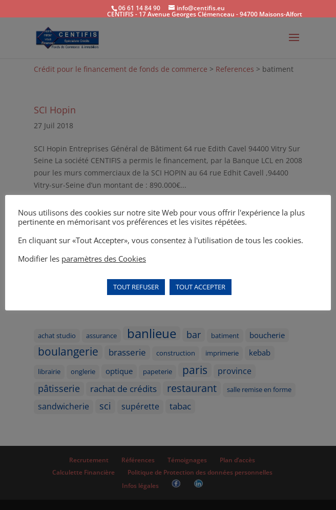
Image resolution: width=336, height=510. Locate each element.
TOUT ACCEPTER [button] (200, 286)
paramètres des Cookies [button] (103, 258)
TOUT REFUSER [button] (136, 286)
